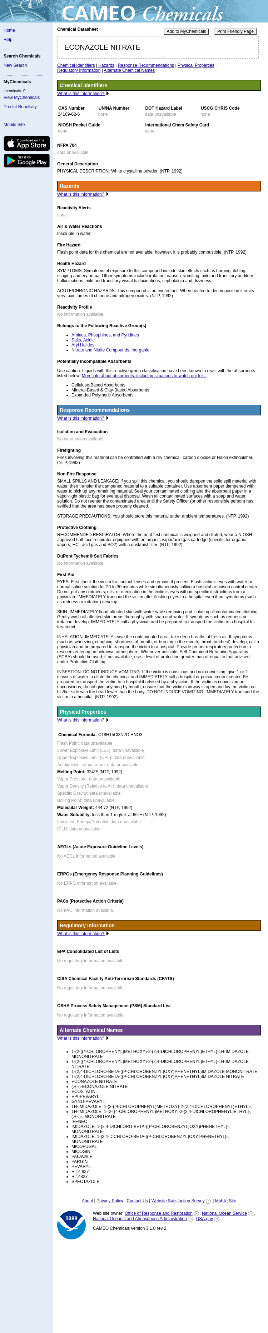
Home (9, 30)
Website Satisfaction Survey (178, 1200)
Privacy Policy (109, 1200)
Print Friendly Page (235, 31)
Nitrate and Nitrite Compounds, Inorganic (110, 350)
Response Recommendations (146, 65)
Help (8, 39)
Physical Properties (196, 65)
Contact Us (137, 1200)
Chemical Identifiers (76, 65)
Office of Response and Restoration (159, 1213)
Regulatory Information (78, 70)
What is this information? (81, 93)
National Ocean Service (224, 1213)
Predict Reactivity (20, 106)
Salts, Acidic (83, 340)
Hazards (106, 65)
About (87, 1200)
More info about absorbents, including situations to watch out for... (144, 375)
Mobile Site (14, 124)
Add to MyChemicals (186, 31)
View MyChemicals (22, 97)
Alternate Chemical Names (129, 70)
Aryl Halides (82, 345)
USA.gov (204, 1218)
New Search (15, 65)
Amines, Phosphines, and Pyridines (105, 335)
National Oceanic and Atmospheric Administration (140, 1218)
